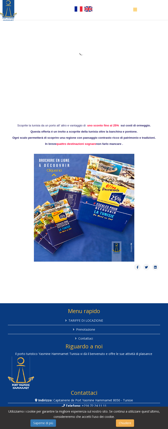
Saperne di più (43, 423)
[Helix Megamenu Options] (135, 9)
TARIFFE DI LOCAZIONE (85, 320)
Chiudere (125, 423)
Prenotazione (85, 329)
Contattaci (85, 338)
